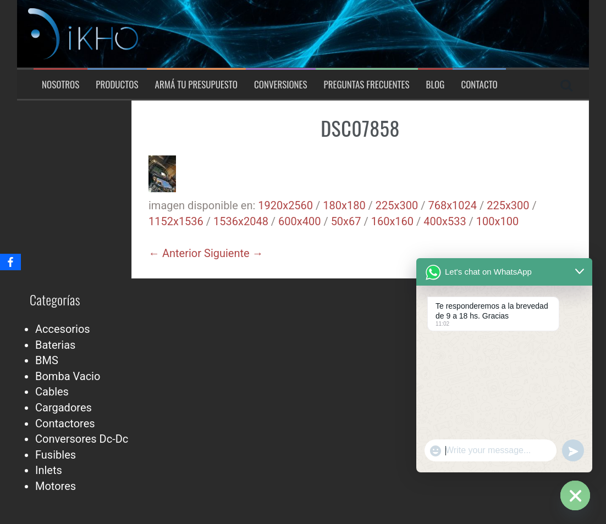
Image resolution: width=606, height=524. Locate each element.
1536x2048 (240, 221)
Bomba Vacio (67, 376)
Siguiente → (233, 253)
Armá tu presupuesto (196, 84)
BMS (46, 360)
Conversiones (280, 84)
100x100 (497, 221)
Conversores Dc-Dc (81, 438)
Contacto (479, 84)
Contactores (65, 423)
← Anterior (174, 253)
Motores (55, 486)
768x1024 (452, 205)
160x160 (392, 221)
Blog (435, 84)
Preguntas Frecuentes (367, 84)
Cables (52, 391)
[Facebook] (10, 262)
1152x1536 (175, 221)
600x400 (299, 221)
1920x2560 (285, 205)
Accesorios (62, 329)
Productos (117, 84)
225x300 (397, 205)
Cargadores (63, 407)
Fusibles (55, 454)
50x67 (346, 221)
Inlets (48, 470)
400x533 (444, 221)
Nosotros (60, 84)
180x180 (344, 205)
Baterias (55, 345)
